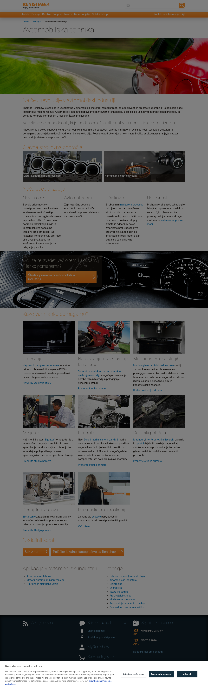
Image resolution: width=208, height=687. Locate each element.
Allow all (187, 681)
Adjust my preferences (133, 681)
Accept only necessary (162, 681)
